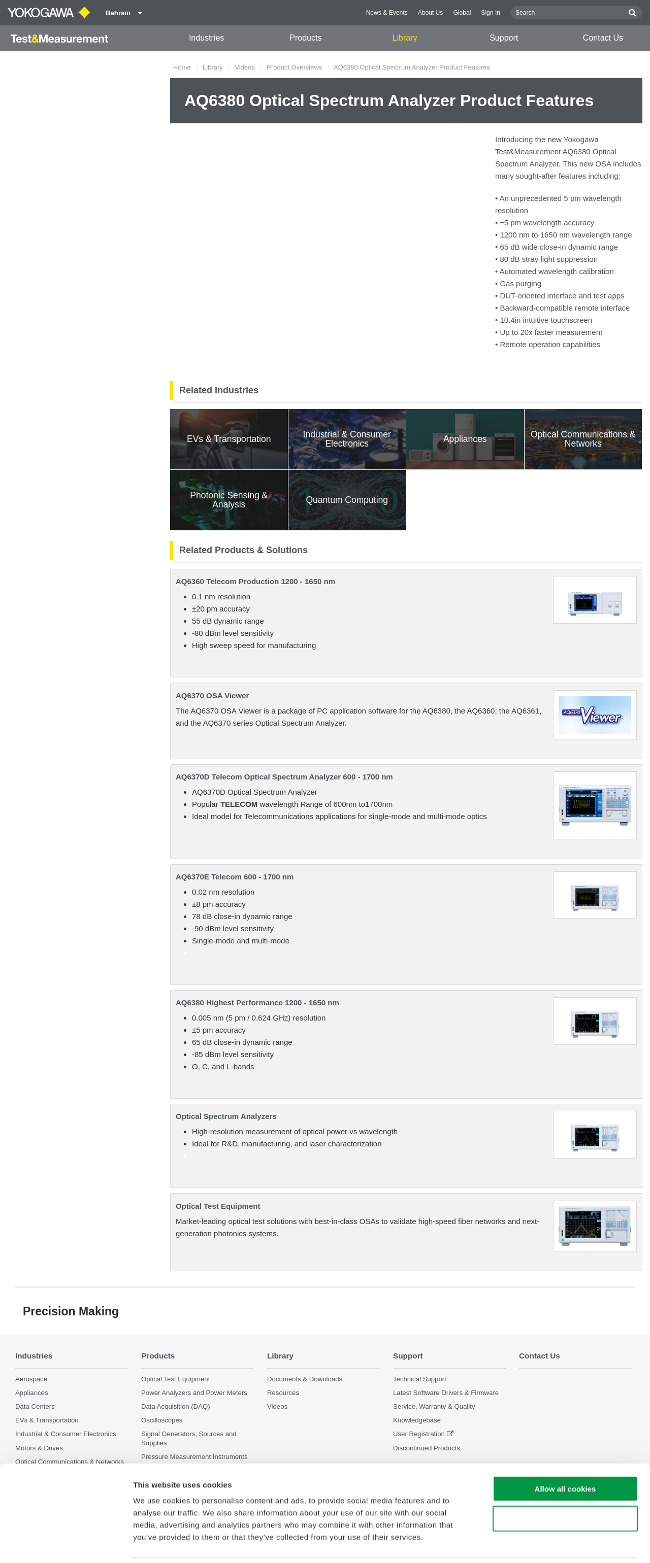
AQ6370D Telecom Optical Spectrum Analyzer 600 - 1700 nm (284, 776)
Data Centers (35, 1406)
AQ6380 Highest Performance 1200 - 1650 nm (257, 1002)
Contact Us (603, 37)
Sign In (490, 12)
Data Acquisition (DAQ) (175, 1406)
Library (405, 37)
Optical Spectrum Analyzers (226, 1116)
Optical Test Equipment (218, 1206)
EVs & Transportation (47, 1420)
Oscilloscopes (161, 1420)
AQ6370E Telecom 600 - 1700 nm (235, 876)
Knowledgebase (417, 1420)
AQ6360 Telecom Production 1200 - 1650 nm (255, 581)
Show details (533, 1543)
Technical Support (419, 1379)
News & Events (387, 12)
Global (462, 12)
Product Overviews (294, 67)
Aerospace (31, 1379)
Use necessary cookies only (565, 1483)
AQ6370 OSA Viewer (212, 695)
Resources (283, 1393)
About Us (430, 12)
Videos (245, 67)
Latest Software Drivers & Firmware (446, 1393)
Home (182, 67)
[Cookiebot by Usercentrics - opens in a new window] (65, 1543)
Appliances (31, 1393)
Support (504, 37)
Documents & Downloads (304, 1379)
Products (305, 37)
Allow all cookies (565, 1453)
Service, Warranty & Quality (434, 1406)
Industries (206, 37)
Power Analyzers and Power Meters (194, 1393)
